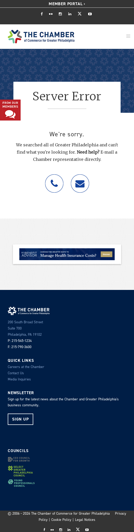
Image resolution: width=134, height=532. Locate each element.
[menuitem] (67, 4)
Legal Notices (85, 519)
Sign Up (20, 419)
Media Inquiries (19, 379)
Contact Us (16, 373)
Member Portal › (67, 3)
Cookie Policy (61, 519)
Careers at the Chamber (26, 366)
